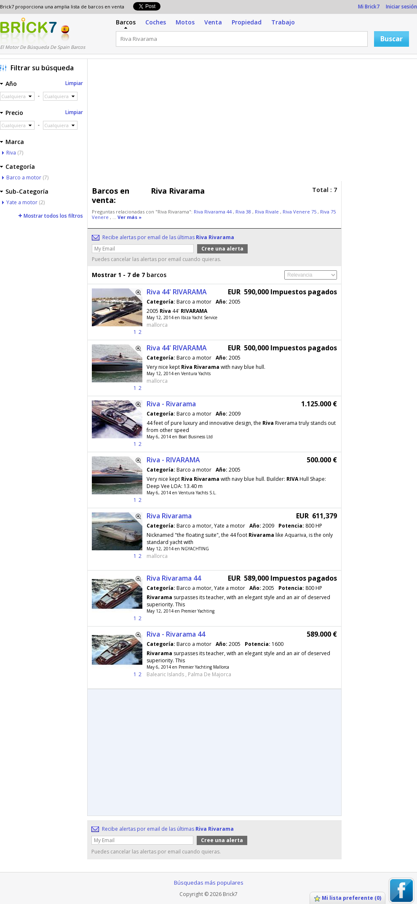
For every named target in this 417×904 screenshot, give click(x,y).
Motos (185, 22)
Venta (213, 22)
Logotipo (28, 31)
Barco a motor (23, 177)
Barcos (126, 22)
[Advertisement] (207, 122)
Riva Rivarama (169, 515)
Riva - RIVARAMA (173, 459)
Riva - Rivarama (171, 403)
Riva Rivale (267, 211)
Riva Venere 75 (300, 211)
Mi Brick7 (369, 6)
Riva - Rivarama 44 (176, 634)
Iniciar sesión (401, 6)
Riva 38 (243, 211)
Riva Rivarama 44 (213, 211)
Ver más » (130, 217)
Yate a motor (21, 202)
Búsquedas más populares (208, 882)
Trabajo (283, 22)
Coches (155, 22)
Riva (11, 152)
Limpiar (74, 83)
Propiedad (247, 22)
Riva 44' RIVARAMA (177, 291)
